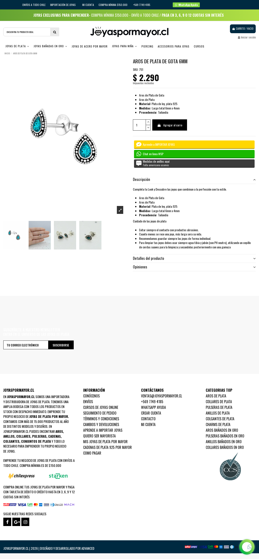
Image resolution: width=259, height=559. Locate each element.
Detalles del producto (194, 258)
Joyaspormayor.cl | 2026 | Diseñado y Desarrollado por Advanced (48, 548)
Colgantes (11, 441)
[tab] (194, 179)
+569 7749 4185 (152, 401)
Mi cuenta (88, 5)
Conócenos (91, 396)
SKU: (135, 69)
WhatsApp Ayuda (153, 407)
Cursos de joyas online (100, 407)
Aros (59, 431)
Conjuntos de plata (36, 441)
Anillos (9, 436)
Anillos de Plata (218, 413)
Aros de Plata (216, 396)
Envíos (88, 401)
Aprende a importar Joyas (102, 430)
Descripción (194, 179)
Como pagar (92, 453)
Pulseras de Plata (219, 407)
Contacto (148, 418)
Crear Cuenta (151, 413)
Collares (23, 436)
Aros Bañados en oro (222, 430)
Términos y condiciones (101, 418)
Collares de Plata (219, 401)
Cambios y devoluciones (101, 424)
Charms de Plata (218, 424)
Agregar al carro (169, 125)
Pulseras (39, 436)
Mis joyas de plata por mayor (105, 441)
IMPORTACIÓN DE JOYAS (63, 5)
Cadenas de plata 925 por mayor (107, 447)
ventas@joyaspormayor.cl (161, 396)
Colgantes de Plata (220, 418)
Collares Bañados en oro (225, 447)
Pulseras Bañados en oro (225, 436)
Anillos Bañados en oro (224, 441)
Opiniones (194, 267)
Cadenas (54, 436)
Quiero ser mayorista (99, 436)
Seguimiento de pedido (99, 413)
